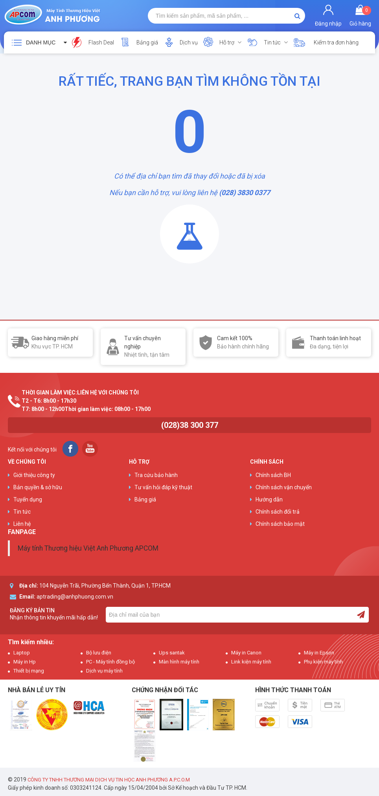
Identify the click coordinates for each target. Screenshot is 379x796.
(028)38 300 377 (189, 425)
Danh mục (40, 42)
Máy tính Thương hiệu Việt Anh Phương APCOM (88, 548)
